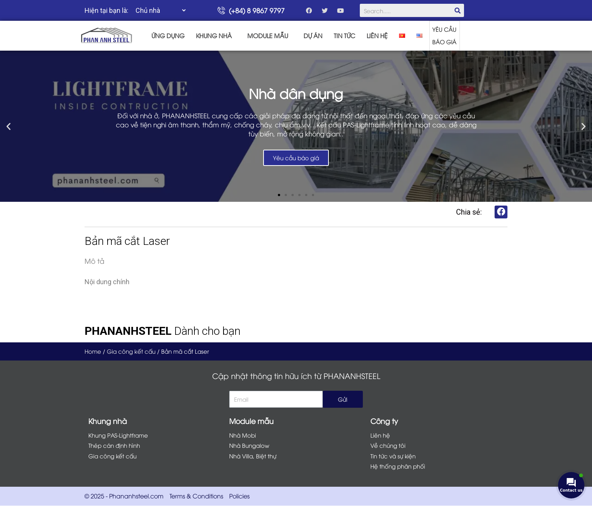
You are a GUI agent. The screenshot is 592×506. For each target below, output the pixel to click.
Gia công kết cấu (131, 351)
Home (93, 351)
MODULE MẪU (267, 35)
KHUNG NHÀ (214, 35)
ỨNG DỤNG (168, 35)
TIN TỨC (344, 35)
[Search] (457, 10)
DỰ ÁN (313, 35)
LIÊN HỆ (377, 35)
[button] (279, 194)
